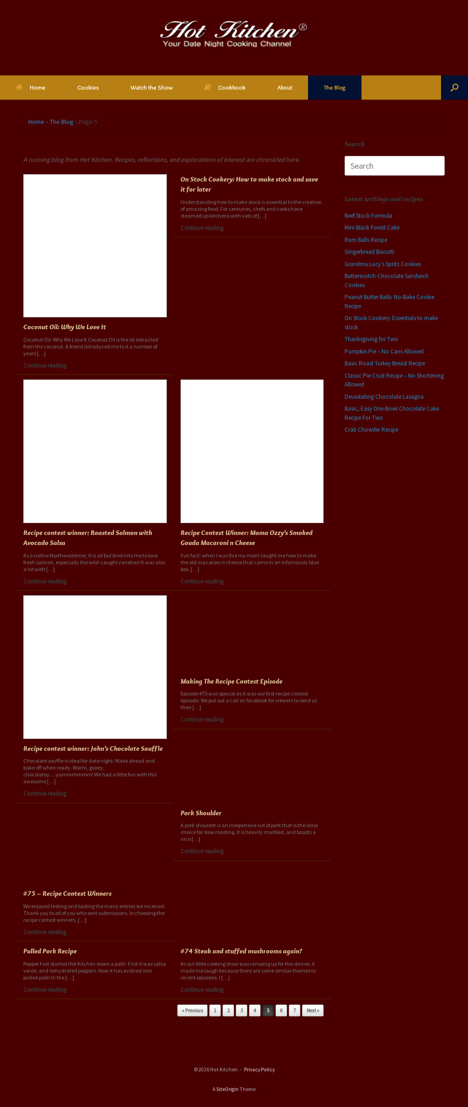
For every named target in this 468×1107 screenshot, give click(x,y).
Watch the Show (151, 87)
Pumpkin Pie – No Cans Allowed (384, 351)
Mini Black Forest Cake (372, 227)
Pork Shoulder (201, 813)
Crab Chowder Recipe (371, 429)
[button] (454, 87)
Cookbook (224, 87)
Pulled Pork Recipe (50, 951)
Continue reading (47, 365)
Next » (313, 1010)
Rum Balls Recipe (366, 240)
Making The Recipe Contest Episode (231, 681)
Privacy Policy (259, 1069)
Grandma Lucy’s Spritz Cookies (383, 264)
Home (30, 87)
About (284, 87)
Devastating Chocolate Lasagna (384, 397)
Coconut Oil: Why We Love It (64, 327)
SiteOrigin (227, 1089)
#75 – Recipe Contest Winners (67, 893)
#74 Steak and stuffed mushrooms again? (241, 951)
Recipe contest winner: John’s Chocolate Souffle (93, 748)
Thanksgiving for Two (371, 339)
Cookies (87, 87)
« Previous (192, 1010)
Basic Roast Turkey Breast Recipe (385, 363)
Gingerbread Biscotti (369, 252)
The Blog (335, 87)
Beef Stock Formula (368, 215)
